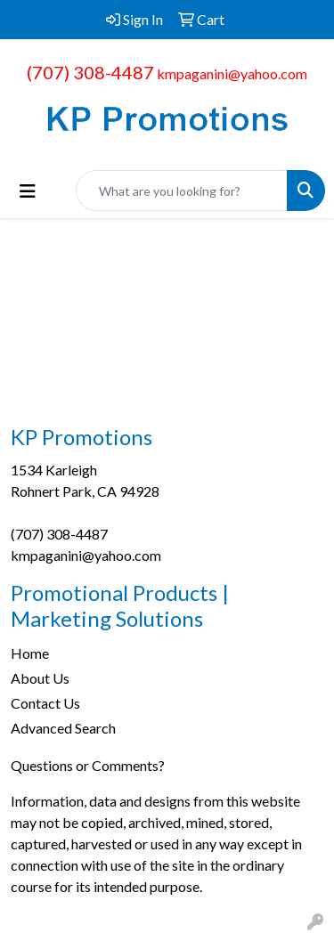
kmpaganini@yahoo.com (232, 73)
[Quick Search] (182, 190)
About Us (40, 677)
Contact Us (45, 702)
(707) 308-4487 (90, 72)
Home (30, 653)
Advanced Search (63, 727)
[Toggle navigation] (27, 191)
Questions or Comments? (88, 765)
